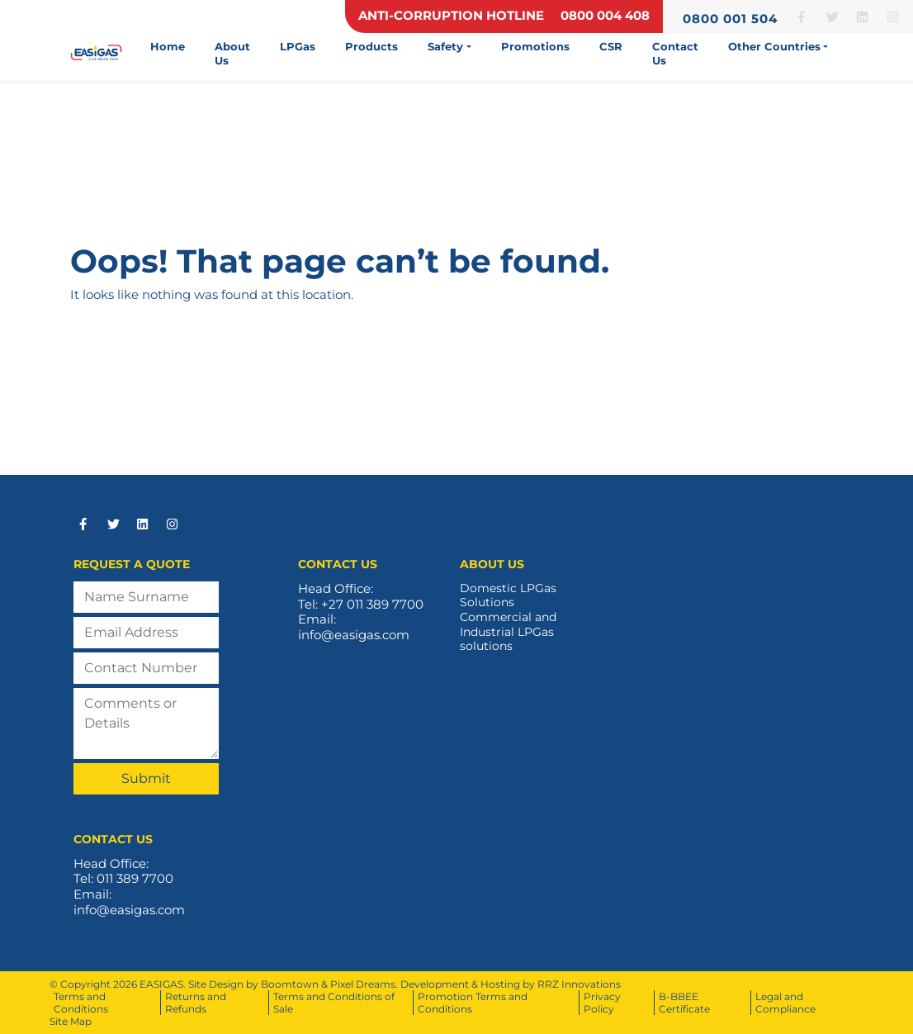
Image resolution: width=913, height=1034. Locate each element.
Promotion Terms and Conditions (472, 1002)
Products (371, 46)
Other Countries (774, 46)
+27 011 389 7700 (372, 604)
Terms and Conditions (81, 1002)
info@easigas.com (353, 635)
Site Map (71, 1021)
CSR (610, 46)
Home (167, 46)
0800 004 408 (605, 15)
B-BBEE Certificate (684, 1002)
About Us (232, 53)
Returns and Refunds (195, 1002)
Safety (445, 46)
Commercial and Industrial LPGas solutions (508, 631)
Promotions (535, 46)
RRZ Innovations (579, 984)
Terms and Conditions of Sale (334, 1002)
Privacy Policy (602, 1002)
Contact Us (675, 53)
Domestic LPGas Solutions (508, 595)
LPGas (297, 46)
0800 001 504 (730, 18)
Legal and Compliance (785, 1002)
